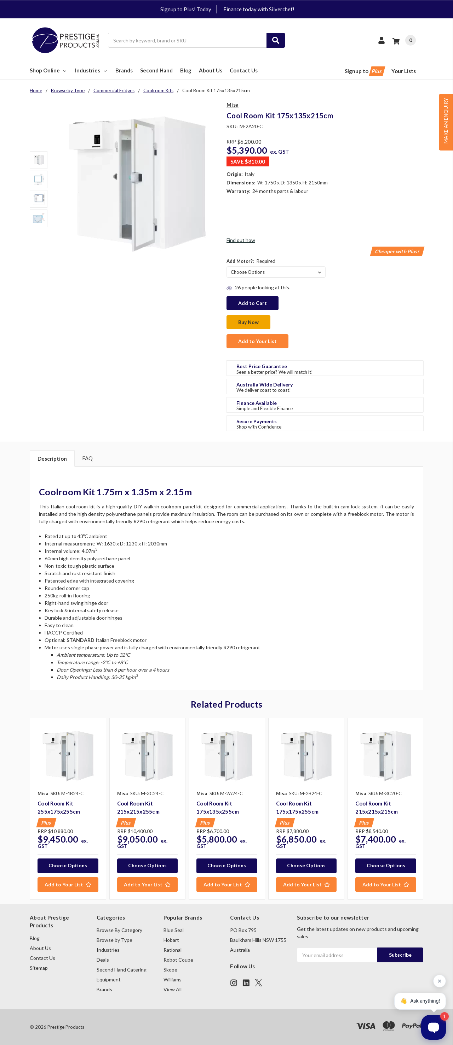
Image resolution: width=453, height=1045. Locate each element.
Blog (185, 70)
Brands (124, 70)
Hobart (171, 940)
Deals (103, 960)
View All (173, 989)
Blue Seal (174, 930)
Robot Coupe (178, 960)
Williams (173, 979)
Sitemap (39, 968)
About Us (210, 70)
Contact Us (244, 70)
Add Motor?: (250, 261)
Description (52, 458)
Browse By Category (119, 930)
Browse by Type (114, 940)
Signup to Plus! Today (185, 9)
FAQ (87, 458)
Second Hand (156, 70)
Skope (170, 970)
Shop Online (49, 70)
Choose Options (67, 865)
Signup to (364, 71)
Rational (173, 950)
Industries (91, 70)
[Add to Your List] (68, 884)
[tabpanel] (68, 808)
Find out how (240, 240)
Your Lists (403, 71)
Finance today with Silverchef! (258, 9)
